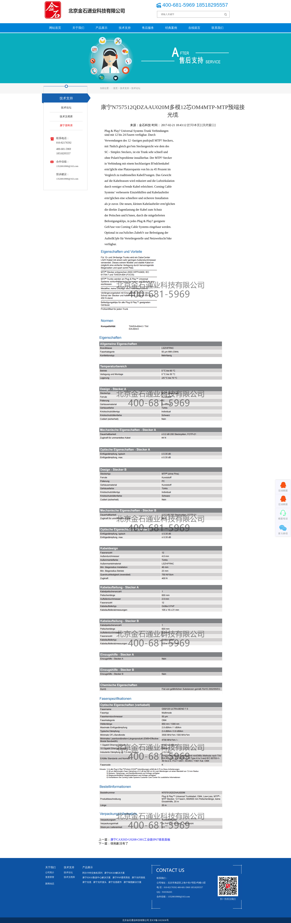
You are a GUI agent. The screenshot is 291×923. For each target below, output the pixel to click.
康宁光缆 (86, 882)
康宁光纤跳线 (138, 877)
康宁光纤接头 (100, 882)
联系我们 (217, 27)
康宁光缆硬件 (115, 882)
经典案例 (171, 27)
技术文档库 (66, 116)
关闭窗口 (209, 125)
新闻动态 (49, 883)
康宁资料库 (66, 125)
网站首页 (55, 27)
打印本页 (194, 125)
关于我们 (78, 27)
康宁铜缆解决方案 (132, 882)
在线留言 (194, 27)
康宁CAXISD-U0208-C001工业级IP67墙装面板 (140, 839)
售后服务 (148, 27)
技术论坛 (135, 88)
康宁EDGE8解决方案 (114, 873)
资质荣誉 (49, 877)
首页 (115, 88)
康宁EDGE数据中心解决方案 (96, 877)
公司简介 (49, 872)
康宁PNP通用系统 (121, 877)
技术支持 (125, 27)
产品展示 (101, 27)
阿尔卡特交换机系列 (92, 873)
